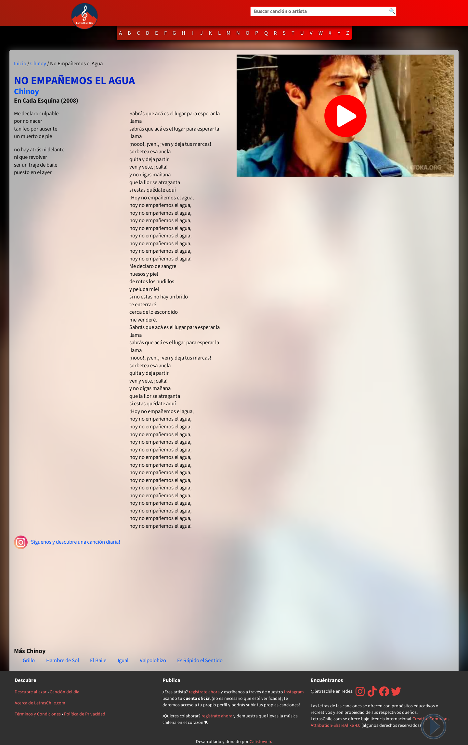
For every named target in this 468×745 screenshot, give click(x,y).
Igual (123, 660)
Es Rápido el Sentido (200, 660)
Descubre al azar (30, 692)
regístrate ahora (204, 692)
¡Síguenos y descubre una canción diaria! (67, 542)
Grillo (29, 660)
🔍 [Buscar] (392, 11)
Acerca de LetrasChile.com (40, 703)
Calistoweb (260, 742)
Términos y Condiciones (38, 714)
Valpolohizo (153, 660)
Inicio (20, 64)
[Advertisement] (122, 595)
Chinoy (38, 64)
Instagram (294, 692)
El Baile (98, 660)
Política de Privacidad (84, 714)
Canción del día (64, 692)
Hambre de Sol (62, 660)
